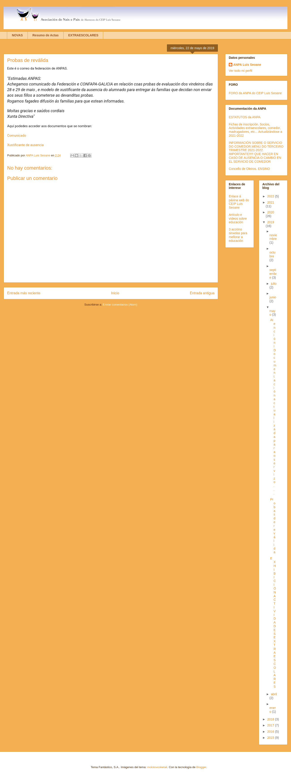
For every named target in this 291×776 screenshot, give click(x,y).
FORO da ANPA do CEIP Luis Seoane (255, 93)
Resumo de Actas (45, 35)
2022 (271, 196)
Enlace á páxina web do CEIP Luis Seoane (239, 202)
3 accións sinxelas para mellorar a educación (238, 234)
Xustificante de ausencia (25, 145)
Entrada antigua (202, 293)
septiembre (273, 273)
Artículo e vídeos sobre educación (238, 218)
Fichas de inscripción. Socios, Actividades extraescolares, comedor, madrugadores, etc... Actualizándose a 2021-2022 (255, 129)
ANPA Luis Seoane (247, 64)
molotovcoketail (157, 767)
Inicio (115, 293)
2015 (271, 737)
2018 (271, 719)
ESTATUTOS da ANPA (244, 117)
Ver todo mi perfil (240, 70)
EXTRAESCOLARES (83, 35)
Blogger (201, 767)
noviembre (273, 237)
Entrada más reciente (23, 293)
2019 (270, 222)
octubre (272, 254)
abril (274, 694)
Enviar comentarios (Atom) (120, 304)
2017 (271, 725)
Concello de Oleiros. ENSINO (249, 169)
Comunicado (16, 135)
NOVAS (17, 35)
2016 (271, 731)
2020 (270, 212)
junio (273, 297)
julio (273, 283)
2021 (270, 202)
